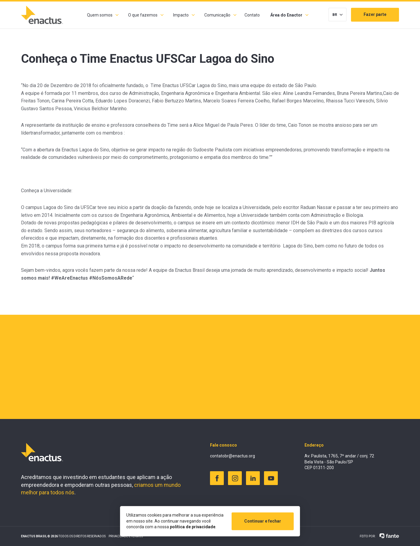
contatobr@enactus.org (232, 455)
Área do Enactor (286, 15)
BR (334, 15)
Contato (252, 15)
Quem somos (99, 15)
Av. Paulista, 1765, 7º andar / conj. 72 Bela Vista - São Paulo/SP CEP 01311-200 (339, 461)
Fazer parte (375, 14)
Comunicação (217, 15)
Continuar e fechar (262, 521)
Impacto (181, 15)
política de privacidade (192, 526)
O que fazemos (143, 15)
